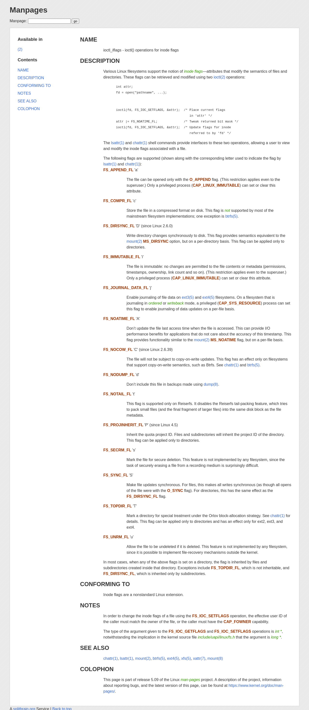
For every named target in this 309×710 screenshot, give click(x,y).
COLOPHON (97, 669)
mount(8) (215, 658)
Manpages (28, 10)
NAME (88, 39)
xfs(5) (186, 658)
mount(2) (134, 241)
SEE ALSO (94, 648)
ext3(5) (188, 297)
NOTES (90, 605)
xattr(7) (199, 658)
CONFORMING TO (105, 584)
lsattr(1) (117, 143)
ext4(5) (208, 297)
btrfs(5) (231, 216)
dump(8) (211, 384)
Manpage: (18, 21)
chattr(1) (140, 143)
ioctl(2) (219, 77)
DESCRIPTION (100, 60)
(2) (20, 49)
